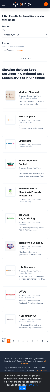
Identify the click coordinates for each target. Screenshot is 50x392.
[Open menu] (3, 4)
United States (18, 358)
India (42, 358)
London (17, 368)
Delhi (13, 370)
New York (26, 368)
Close (22, 388)
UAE (14, 361)
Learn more (32, 385)
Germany (39, 361)
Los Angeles (30, 370)
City (3, 30)
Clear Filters (25, 58)
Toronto (20, 370)
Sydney (6, 370)
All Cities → (42, 370)
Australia (7, 361)
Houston (41, 368)
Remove (20, 50)
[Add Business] (46, 4)
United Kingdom (32, 358)
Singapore (29, 361)
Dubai (34, 368)
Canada (20, 361)
